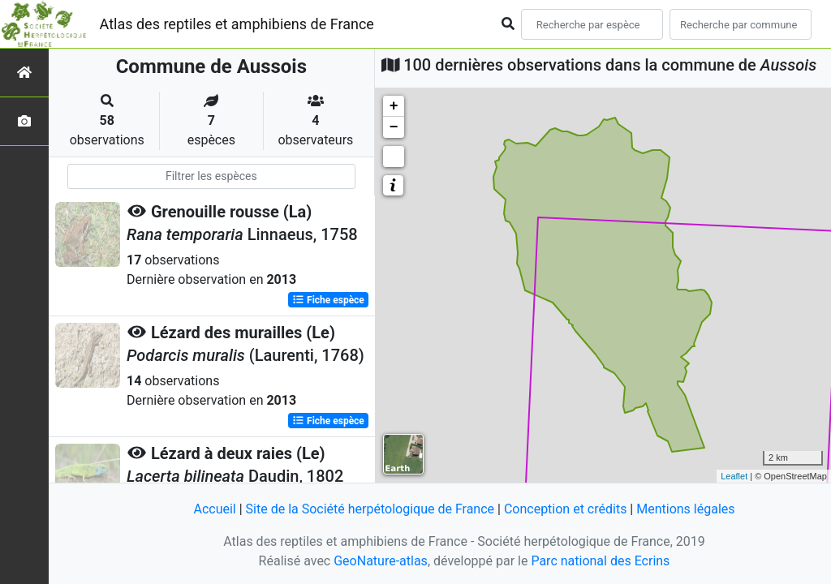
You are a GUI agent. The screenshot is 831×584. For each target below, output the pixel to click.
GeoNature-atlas (381, 561)
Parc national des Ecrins (600, 561)
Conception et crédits (565, 509)
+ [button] (394, 106)
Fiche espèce (328, 300)
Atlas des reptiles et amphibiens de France (237, 23)
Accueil (214, 509)
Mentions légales (685, 509)
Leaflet (734, 476)
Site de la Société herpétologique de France (370, 509)
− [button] (394, 127)
